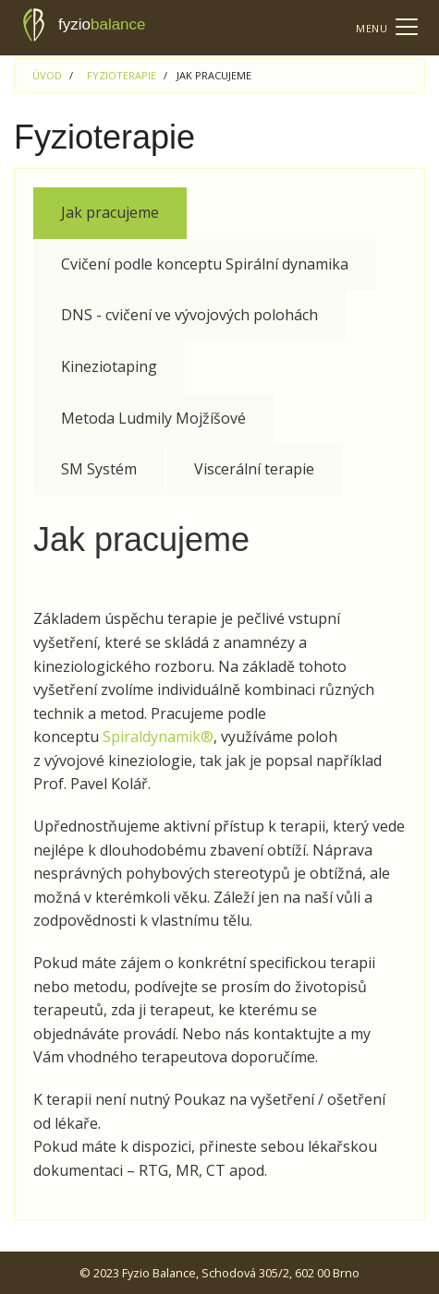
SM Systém (99, 469)
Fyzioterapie (121, 75)
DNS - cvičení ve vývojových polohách (189, 315)
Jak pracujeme (110, 212)
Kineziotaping (109, 366)
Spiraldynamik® (158, 736)
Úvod (47, 75)
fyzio (84, 25)
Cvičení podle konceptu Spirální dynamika (204, 264)
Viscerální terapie (254, 469)
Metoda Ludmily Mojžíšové (153, 418)
